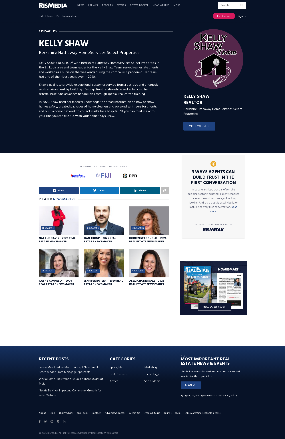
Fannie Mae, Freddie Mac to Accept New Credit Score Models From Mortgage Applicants (68, 370)
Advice (114, 381)
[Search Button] (242, 5)
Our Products (66, 413)
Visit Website (199, 126)
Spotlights (116, 367)
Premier (93, 5)
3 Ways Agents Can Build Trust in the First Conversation (213, 177)
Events (121, 5)
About (42, 413)
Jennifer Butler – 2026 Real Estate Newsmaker (103, 283)
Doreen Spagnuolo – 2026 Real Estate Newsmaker (147, 240)
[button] (191, 385)
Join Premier (224, 16)
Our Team (82, 413)
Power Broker (139, 5)
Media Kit (134, 413)
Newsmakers (161, 5)
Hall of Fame (46, 16)
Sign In (242, 16)
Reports (107, 5)
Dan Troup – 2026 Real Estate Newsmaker (100, 240)
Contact (96, 413)
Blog (52, 413)
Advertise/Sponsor (115, 413)
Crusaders (48, 228)
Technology (151, 374)
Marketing (150, 367)
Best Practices (118, 374)
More (176, 5)
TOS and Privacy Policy (225, 396)
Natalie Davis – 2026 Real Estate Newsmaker (57, 240)
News (80, 5)
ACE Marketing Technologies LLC (203, 413)
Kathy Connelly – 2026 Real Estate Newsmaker (56, 283)
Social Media (152, 381)
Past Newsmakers (68, 16)
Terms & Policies (172, 413)
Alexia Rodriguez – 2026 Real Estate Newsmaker (146, 283)
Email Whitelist (152, 413)
